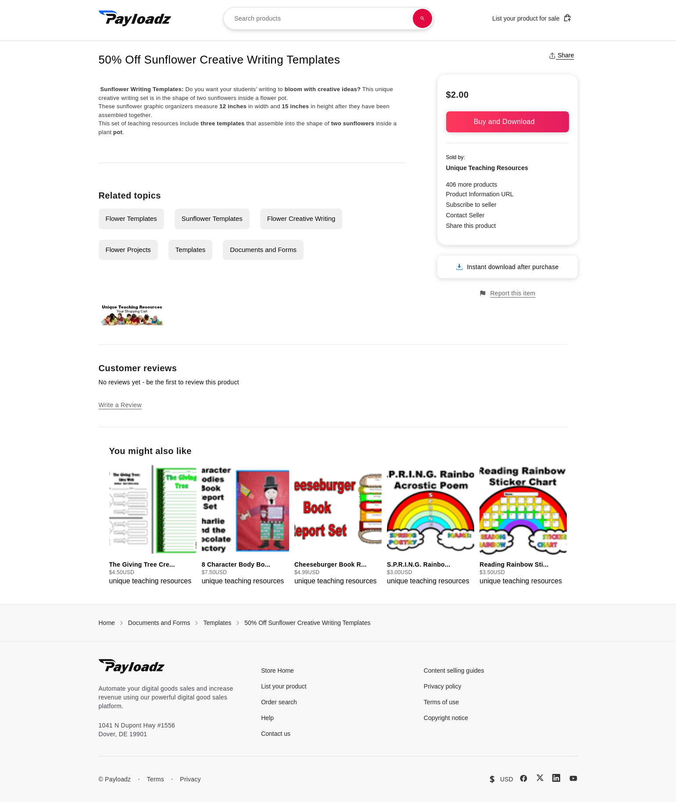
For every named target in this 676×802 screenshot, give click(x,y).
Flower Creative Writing (301, 218)
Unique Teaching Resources (487, 167)
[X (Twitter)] (540, 777)
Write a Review (120, 404)
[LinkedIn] (556, 778)
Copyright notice (446, 717)
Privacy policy (442, 686)
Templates (190, 249)
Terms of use (441, 702)
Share (561, 55)
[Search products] (422, 18)
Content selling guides (454, 670)
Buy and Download (507, 121)
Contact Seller (465, 215)
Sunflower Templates (212, 218)
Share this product (471, 225)
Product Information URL (480, 194)
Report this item (507, 293)
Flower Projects (128, 249)
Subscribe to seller (471, 204)
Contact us (275, 733)
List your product (284, 686)
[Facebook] (523, 778)
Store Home (277, 670)
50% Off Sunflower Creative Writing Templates (307, 622)
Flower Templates (131, 218)
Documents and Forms (263, 249)
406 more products (471, 184)
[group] (153, 525)
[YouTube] (573, 778)
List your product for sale (531, 18)
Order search (279, 702)
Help (267, 717)
